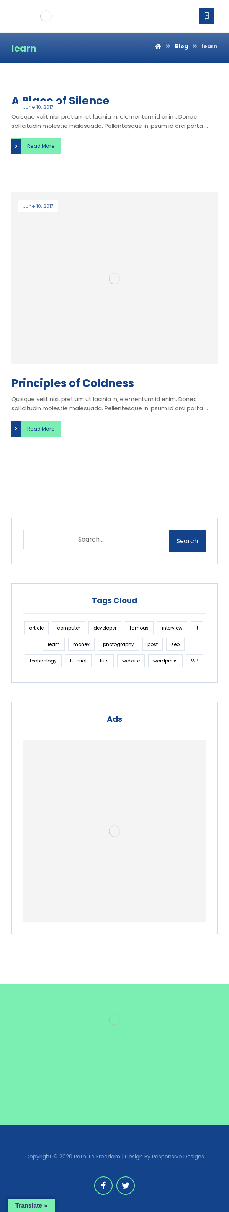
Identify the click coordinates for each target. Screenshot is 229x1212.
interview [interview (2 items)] (172, 628)
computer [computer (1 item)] (68, 628)
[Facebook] (103, 1185)
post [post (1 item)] (152, 644)
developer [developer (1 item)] (104, 628)
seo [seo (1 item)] (175, 644)
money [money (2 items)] (81, 644)
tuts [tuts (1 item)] (104, 660)
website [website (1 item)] (131, 660)
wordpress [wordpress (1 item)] (165, 660)
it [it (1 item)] (197, 628)
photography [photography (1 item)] (118, 644)
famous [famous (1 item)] (139, 628)
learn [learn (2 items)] (54, 644)
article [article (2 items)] (36, 628)
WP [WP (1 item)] (194, 660)
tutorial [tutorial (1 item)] (78, 660)
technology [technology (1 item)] (43, 660)
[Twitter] (125, 1185)
